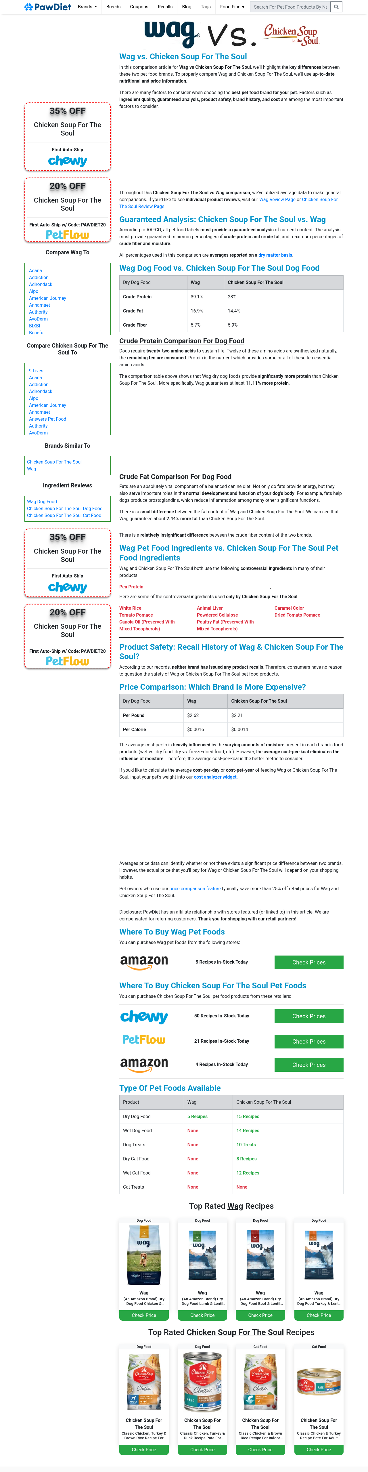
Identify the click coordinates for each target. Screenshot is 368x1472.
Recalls (165, 6)
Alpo (33, 291)
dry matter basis (275, 255)
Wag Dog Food (42, 501)
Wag (31, 469)
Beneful (37, 332)
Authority (38, 312)
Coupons (139, 6)
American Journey (47, 298)
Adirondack (40, 284)
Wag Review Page (277, 199)
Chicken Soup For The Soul (54, 462)
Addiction (39, 277)
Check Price (144, 1315)
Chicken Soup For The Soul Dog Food (65, 508)
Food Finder (232, 6)
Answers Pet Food (47, 419)
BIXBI (34, 326)
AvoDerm (38, 319)
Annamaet (39, 305)
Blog (186, 6)
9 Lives (36, 370)
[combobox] (290, 6)
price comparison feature (195, 888)
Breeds (113, 6)
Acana (35, 270)
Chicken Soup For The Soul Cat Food (64, 515)
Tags (206, 6)
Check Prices (309, 962)
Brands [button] (85, 6)
